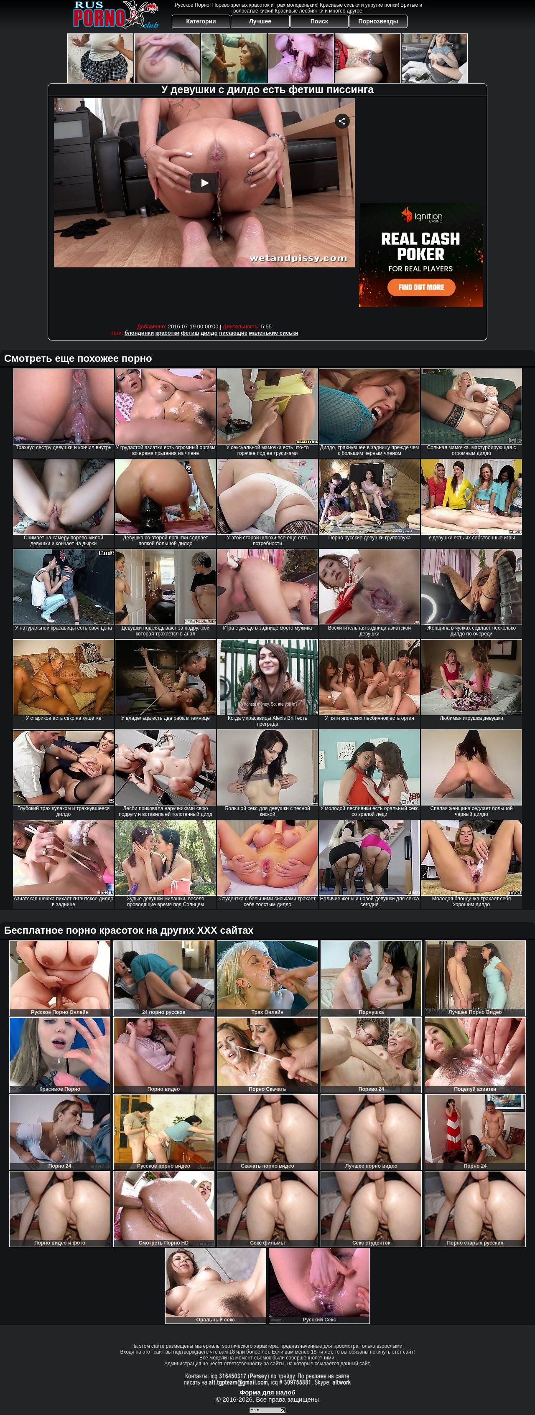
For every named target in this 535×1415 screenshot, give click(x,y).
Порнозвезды (378, 21)
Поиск (319, 21)
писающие (233, 333)
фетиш (190, 333)
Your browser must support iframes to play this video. (204, 208)
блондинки (139, 333)
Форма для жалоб (267, 1392)
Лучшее (260, 21)
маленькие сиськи (273, 333)
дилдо (209, 333)
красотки (167, 333)
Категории (201, 21)
